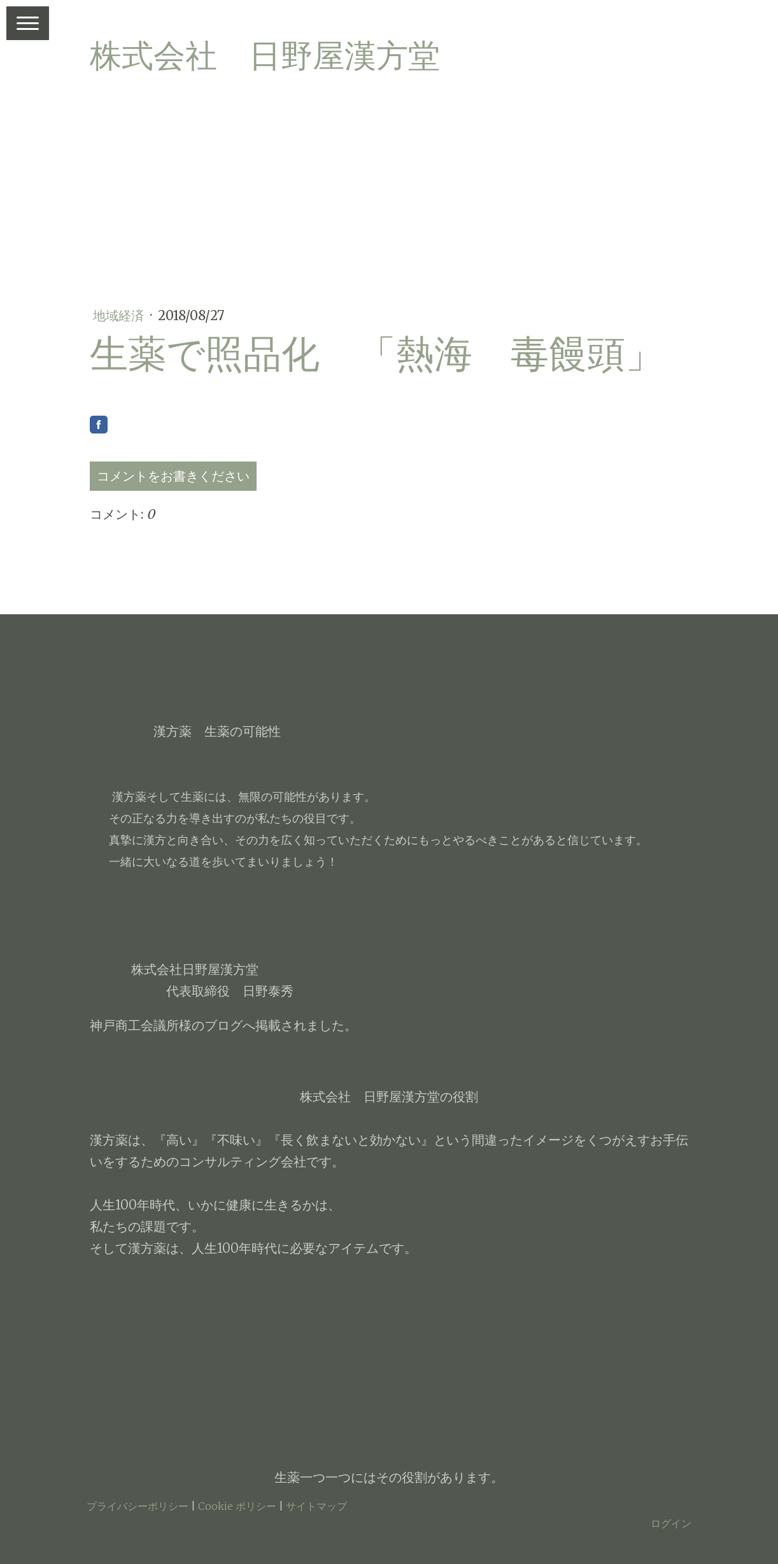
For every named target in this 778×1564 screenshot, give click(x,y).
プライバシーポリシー (137, 1506)
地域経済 (120, 315)
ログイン (671, 1523)
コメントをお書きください (173, 476)
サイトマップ (316, 1506)
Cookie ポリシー (237, 1506)
